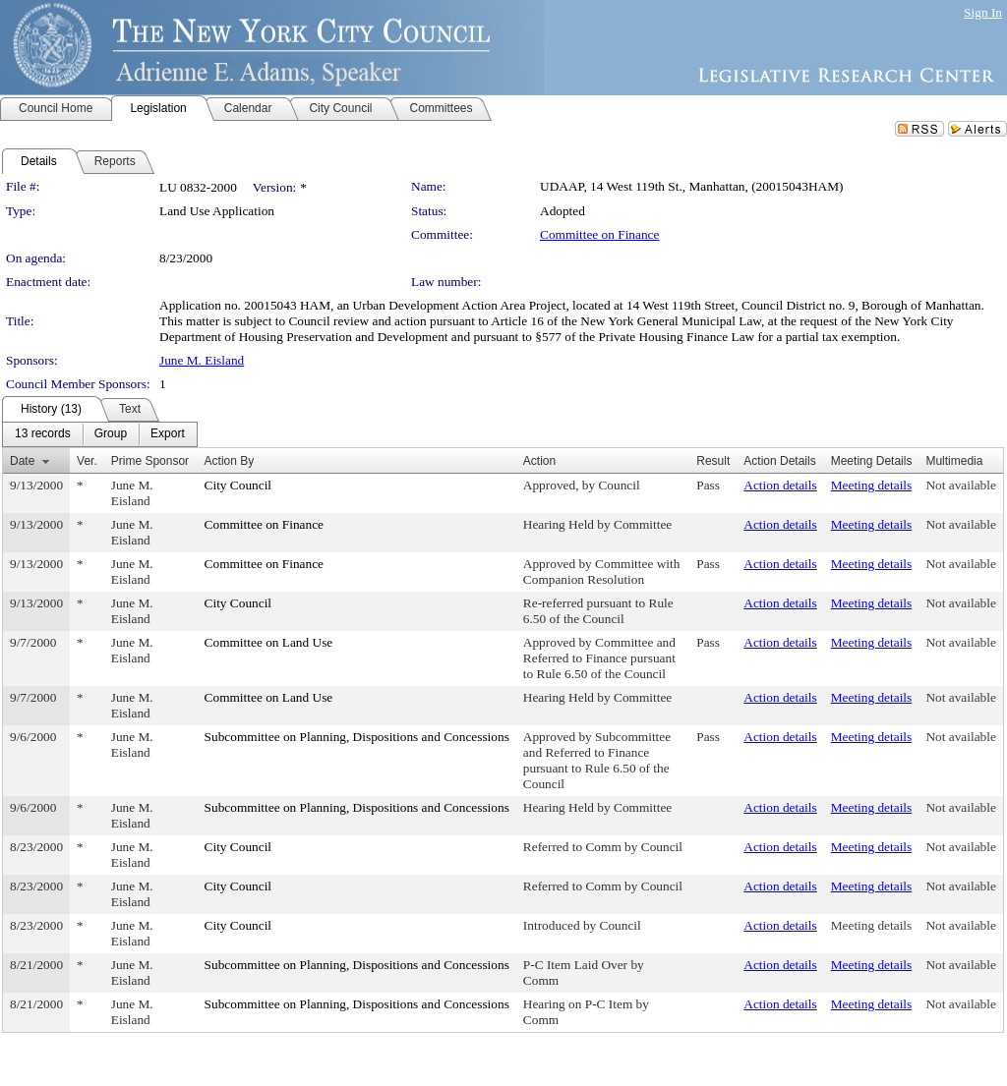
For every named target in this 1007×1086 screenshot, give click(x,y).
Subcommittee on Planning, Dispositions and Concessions (357, 736)
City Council (238, 485)
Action (539, 461)
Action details (779, 485)
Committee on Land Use (269, 642)
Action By (230, 461)
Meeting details (872, 485)
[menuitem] (43, 434)
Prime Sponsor (150, 461)
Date (22, 461)
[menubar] (100, 434)
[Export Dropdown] (168, 434)
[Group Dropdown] (111, 434)
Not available (960, 485)
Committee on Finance (599, 234)
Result (713, 461)
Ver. (87, 461)
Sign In (983, 12)
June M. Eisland (201, 360)
